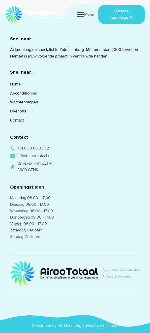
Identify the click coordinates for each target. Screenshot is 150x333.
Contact (17, 120)
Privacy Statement (116, 276)
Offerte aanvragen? (121, 14)
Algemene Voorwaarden (121, 269)
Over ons (18, 111)
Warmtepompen (24, 102)
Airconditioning (23, 93)
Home (15, 84)
